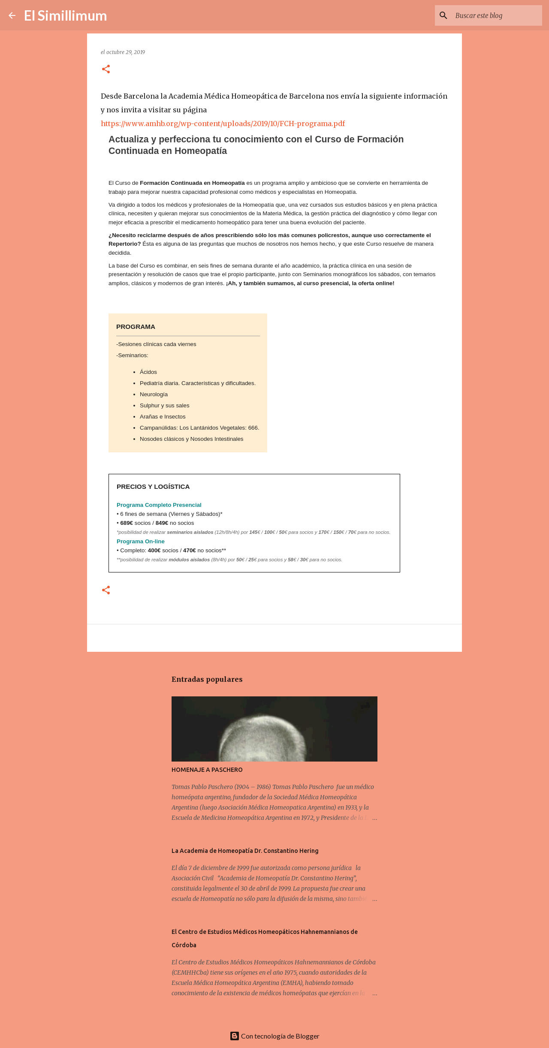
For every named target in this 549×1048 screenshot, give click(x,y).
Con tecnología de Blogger (274, 1036)
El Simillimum (65, 15)
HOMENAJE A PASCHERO (207, 769)
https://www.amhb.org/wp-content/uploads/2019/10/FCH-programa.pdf (223, 123)
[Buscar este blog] (497, 15)
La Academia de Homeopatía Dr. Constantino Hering (245, 850)
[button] (106, 69)
